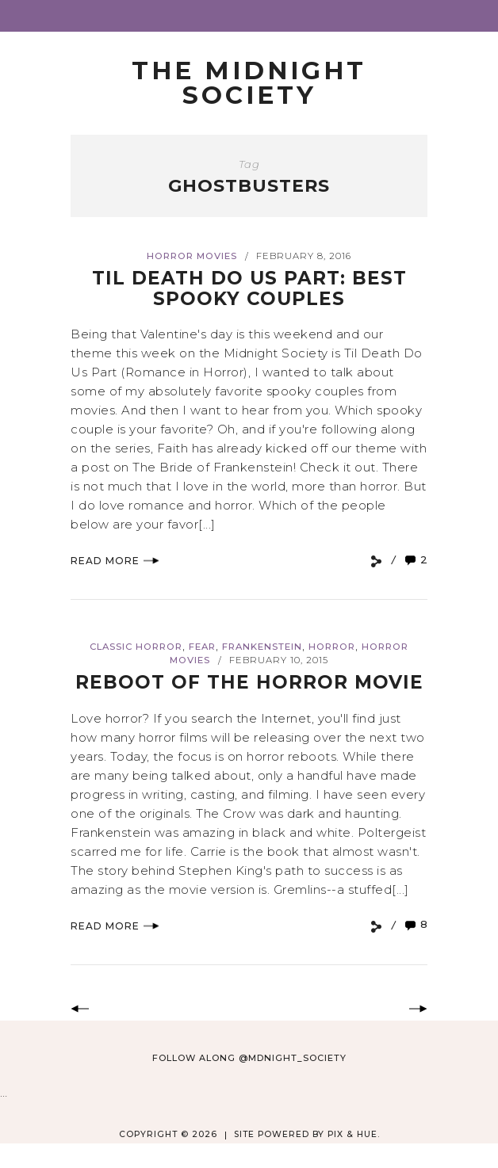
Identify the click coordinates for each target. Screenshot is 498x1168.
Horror (331, 646)
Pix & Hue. (354, 1134)
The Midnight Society (249, 82)
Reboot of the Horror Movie (249, 682)
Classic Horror (136, 646)
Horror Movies (192, 255)
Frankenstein (262, 646)
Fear (202, 646)
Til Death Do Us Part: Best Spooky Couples (249, 288)
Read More (115, 561)
